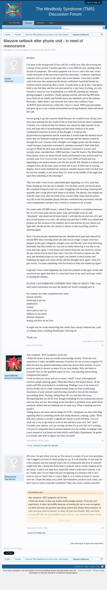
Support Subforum (22, 63)
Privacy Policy (98, 584)
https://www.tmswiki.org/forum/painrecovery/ (61, 46)
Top (98, 580)
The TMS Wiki (14, 23)
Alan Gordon (46, 172)
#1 (102, 359)
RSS (102, 580)
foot (45, 324)
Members (40, 23)
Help (51, 23)
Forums (28, 23)
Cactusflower (11, 389)
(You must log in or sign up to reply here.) (87, 557)
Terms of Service (84, 584)
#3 (102, 541)
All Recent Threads (27, 27)
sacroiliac (85, 196)
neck (42, 91)
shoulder (34, 226)
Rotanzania (10, 490)
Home (92, 580)
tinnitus (75, 84)
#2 (102, 454)
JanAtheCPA (38, 459)
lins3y (41, 63)
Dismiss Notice (101, 42)
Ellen (49, 459)
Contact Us (78, 580)
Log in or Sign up (93, 2)
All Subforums (10, 27)
